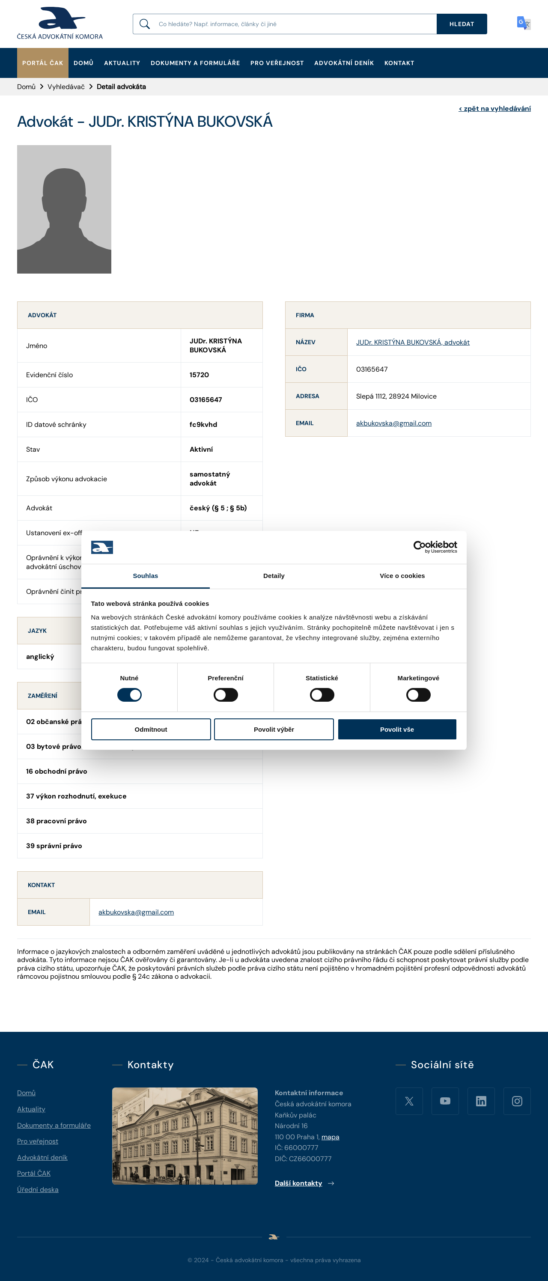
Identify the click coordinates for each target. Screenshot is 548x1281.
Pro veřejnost (277, 63)
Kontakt (399, 63)
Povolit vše (397, 729)
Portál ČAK (42, 63)
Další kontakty (304, 1183)
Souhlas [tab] (145, 575)
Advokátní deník (344, 63)
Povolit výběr (274, 729)
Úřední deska (38, 1189)
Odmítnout (151, 729)
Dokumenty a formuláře (195, 63)
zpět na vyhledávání (495, 108)
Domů (84, 63)
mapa (331, 1136)
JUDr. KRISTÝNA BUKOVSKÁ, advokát (413, 342)
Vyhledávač (66, 86)
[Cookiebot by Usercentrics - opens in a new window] (419, 547)
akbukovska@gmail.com (136, 912)
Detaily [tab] (274, 575)
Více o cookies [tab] (402, 575)
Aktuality (122, 63)
